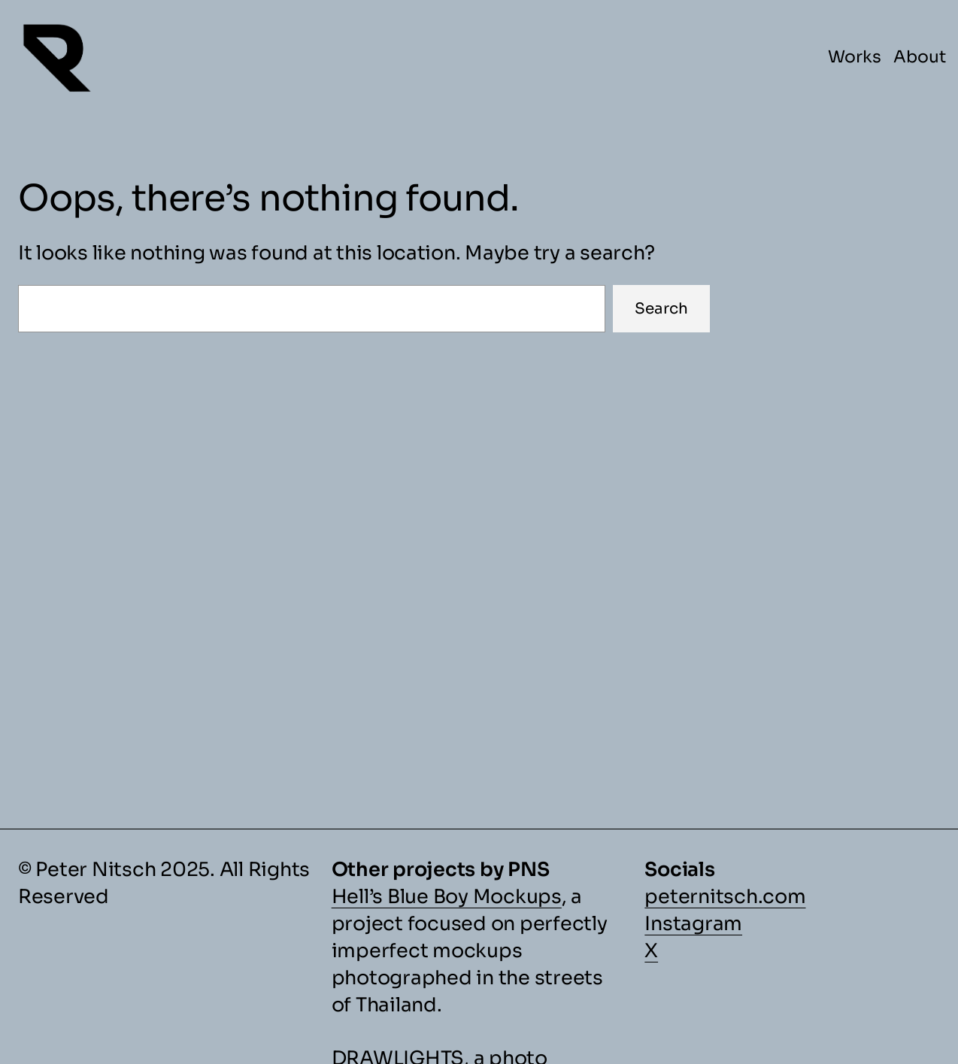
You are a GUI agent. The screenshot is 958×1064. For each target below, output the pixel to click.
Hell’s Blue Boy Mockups (447, 896)
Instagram (693, 923)
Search (661, 308)
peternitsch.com (724, 896)
